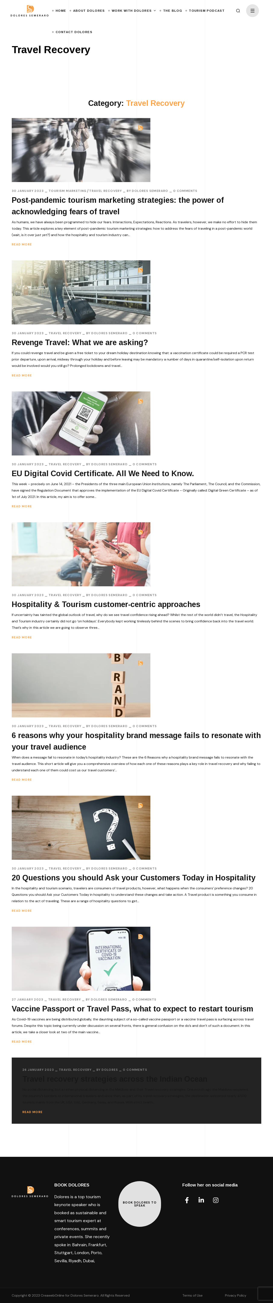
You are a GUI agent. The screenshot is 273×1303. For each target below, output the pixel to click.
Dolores (110, 1070)
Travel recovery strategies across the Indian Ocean (114, 1079)
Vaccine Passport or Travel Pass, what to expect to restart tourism (132, 1008)
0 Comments (185, 191)
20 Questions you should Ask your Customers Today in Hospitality (134, 877)
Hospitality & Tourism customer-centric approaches (106, 604)
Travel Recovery (105, 191)
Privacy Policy (235, 1295)
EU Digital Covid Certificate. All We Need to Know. (103, 473)
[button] (238, 10)
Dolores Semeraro (150, 191)
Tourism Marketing (68, 191)
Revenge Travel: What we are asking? (87, 342)
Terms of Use (192, 1295)
